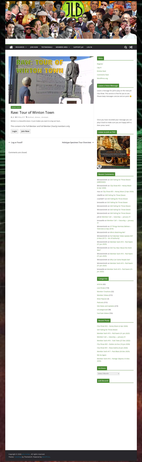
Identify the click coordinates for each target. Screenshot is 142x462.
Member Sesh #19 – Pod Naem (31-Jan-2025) (113, 333)
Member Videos (16, 107)
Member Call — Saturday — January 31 (116, 217)
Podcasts (100, 302)
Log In (89, 47)
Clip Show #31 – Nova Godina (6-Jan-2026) (112, 348)
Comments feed (103, 75)
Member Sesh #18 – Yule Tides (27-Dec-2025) (113, 341)
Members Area (62, 47)
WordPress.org (102, 78)
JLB (13, 117)
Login (14, 131)
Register (100, 64)
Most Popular (102, 299)
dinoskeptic (44, 117)
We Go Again (101, 355)
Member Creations (104, 291)
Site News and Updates (105, 306)
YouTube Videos (103, 313)
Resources (20, 47)
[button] (25, 47)
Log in (99, 67)
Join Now (25, 131)
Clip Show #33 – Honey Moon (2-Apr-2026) (118, 191)
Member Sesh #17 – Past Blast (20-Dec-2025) (113, 351)
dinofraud (31, 117)
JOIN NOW (34, 47)
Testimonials (46, 47)
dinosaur (37, 117)
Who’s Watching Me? (117, 232)
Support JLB (78, 47)
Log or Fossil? (15, 142)
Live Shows (101, 288)
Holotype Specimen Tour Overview (78, 142)
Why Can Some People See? (120, 260)
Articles (100, 284)
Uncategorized (102, 310)
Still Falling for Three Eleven (115, 195)
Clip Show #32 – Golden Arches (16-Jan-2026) (113, 344)
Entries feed (101, 71)
